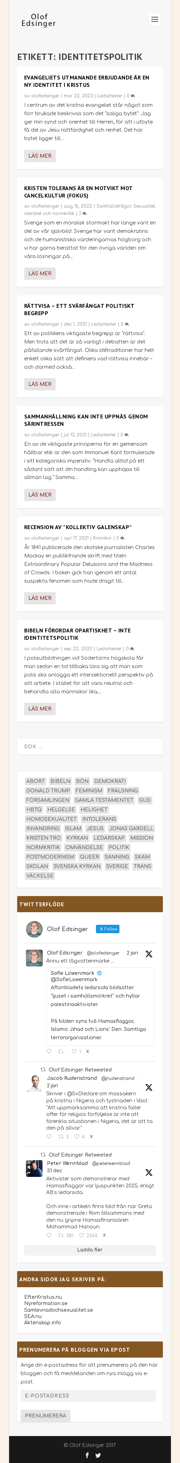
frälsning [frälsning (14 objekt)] (123, 790)
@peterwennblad (111, 1163)
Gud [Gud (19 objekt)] (145, 800)
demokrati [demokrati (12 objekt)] (110, 781)
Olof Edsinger (65, 953)
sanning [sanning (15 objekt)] (117, 857)
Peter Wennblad (67, 1163)
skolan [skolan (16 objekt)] (37, 866)
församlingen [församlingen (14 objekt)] (47, 800)
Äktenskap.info (42, 1322)
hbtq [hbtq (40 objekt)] (34, 809)
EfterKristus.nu (43, 1297)
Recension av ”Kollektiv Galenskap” (78, 527)
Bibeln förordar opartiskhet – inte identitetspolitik (77, 634)
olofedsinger (45, 95)
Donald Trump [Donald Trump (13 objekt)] (48, 790)
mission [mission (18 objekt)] (141, 838)
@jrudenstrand (117, 1078)
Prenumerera (45, 1416)
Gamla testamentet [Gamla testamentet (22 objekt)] (104, 800)
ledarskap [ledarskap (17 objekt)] (109, 838)
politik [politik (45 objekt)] (119, 847)
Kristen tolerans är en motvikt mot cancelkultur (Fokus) (78, 192)
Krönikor (102, 538)
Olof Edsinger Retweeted (80, 1070)
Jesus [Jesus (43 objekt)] (95, 828)
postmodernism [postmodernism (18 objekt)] (50, 857)
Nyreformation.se (46, 1303)
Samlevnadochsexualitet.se (58, 1310)
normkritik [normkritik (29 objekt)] (43, 847)
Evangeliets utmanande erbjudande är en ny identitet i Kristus (87, 81)
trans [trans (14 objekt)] (142, 866)
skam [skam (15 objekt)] (142, 857)
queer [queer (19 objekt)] (89, 857)
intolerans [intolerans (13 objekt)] (99, 819)
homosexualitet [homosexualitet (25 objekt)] (51, 819)
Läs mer (39, 156)
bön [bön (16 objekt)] (82, 781)
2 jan (132, 953)
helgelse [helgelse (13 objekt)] (61, 809)
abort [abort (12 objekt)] (35, 781)
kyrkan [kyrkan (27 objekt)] (77, 838)
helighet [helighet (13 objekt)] (94, 809)
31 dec (54, 1170)
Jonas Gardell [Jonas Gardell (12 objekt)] (131, 828)
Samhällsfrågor (114, 206)
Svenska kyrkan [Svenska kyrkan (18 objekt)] (77, 866)
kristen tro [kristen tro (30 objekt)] (43, 838)
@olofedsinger (103, 953)
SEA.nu (33, 1316)
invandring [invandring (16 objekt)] (43, 828)
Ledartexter (109, 95)
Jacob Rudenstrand (72, 1078)
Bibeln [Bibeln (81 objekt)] (60, 781)
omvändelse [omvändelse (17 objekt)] (84, 847)
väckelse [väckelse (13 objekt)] (40, 876)
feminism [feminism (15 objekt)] (89, 790)
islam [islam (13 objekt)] (73, 828)
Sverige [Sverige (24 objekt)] (117, 866)
